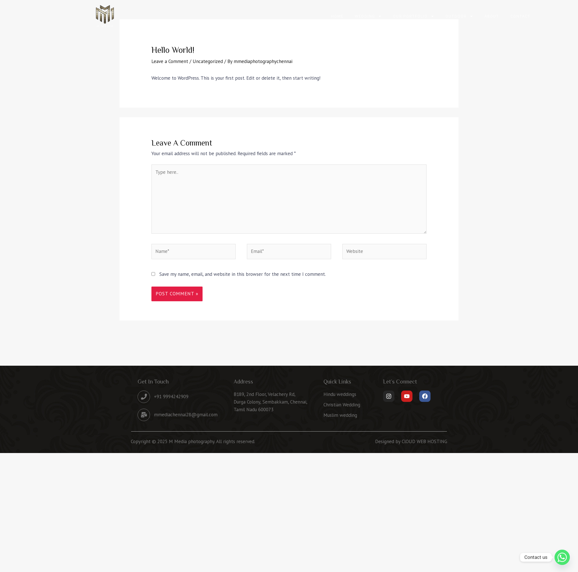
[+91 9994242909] (144, 397)
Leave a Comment (169, 61)
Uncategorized (208, 61)
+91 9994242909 (171, 396)
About (491, 16)
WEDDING (368, 16)
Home (337, 16)
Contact (520, 16)
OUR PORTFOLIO (413, 16)
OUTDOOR (459, 16)
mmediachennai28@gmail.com (186, 414)
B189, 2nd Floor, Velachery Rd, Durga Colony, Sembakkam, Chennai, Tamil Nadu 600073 (270, 402)
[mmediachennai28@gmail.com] (144, 415)
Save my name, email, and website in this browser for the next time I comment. (242, 274)
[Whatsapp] (562, 557)
